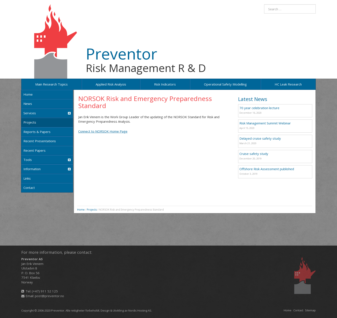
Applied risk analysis (111, 84)
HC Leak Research (288, 84)
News (27, 103)
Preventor (121, 53)
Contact (29, 187)
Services (47, 113)
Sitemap (310, 310)
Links (27, 178)
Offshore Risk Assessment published (266, 169)
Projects (29, 122)
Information (47, 169)
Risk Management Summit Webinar (265, 123)
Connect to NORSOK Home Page (102, 131)
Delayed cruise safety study (260, 138)
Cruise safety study (253, 153)
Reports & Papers (37, 132)
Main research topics (51, 84)
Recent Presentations (39, 141)
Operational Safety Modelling (225, 84)
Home (28, 94)
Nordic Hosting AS (139, 310)
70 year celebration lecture (259, 108)
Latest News (252, 98)
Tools (47, 159)
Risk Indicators (165, 84)
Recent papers (34, 150)
